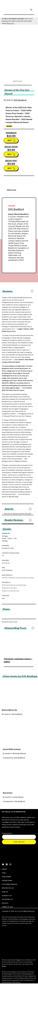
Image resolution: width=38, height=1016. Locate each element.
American (12, 578)
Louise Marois (17, 797)
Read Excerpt (17, 81)
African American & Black (25, 578)
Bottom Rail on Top (9, 710)
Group (4, 966)
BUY (10, 140)
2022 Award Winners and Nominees (14, 585)
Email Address (7, 833)
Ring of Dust (7, 793)
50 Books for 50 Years (9, 588)
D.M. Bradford (20, 100)
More (9, 126)
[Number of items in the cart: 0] (31, 10)
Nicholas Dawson (19, 753)
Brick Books (6, 563)
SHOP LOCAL (11, 190)
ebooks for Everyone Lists (10, 591)
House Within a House (11, 749)
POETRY (4, 578)
